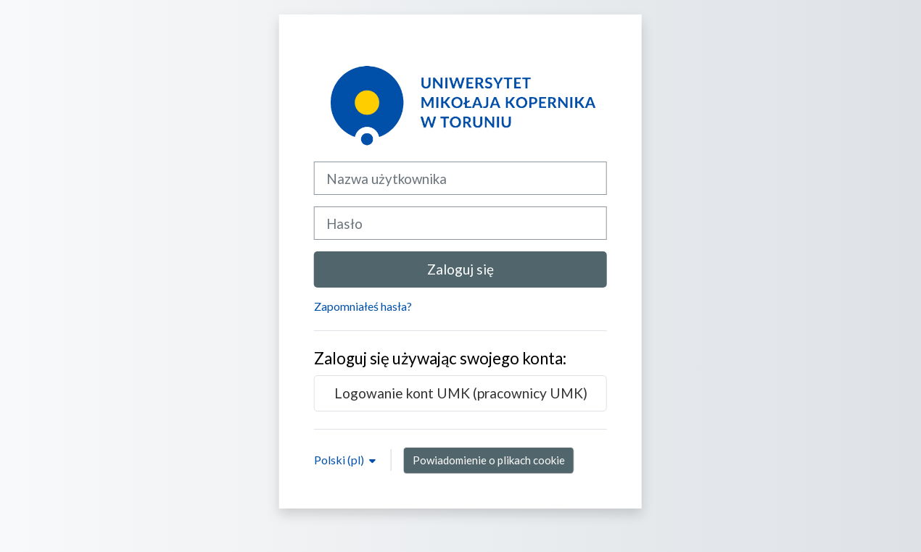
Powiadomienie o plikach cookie (489, 460)
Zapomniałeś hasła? (363, 306)
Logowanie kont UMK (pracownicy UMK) (460, 393)
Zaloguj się (460, 269)
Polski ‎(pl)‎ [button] (340, 460)
